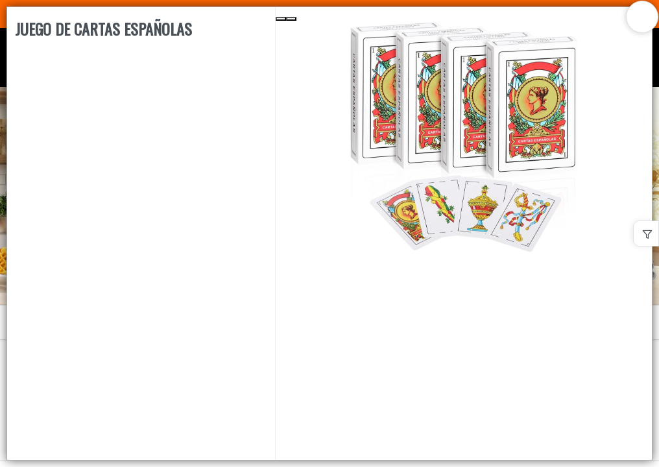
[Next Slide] (291, 19)
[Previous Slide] (281, 19)
